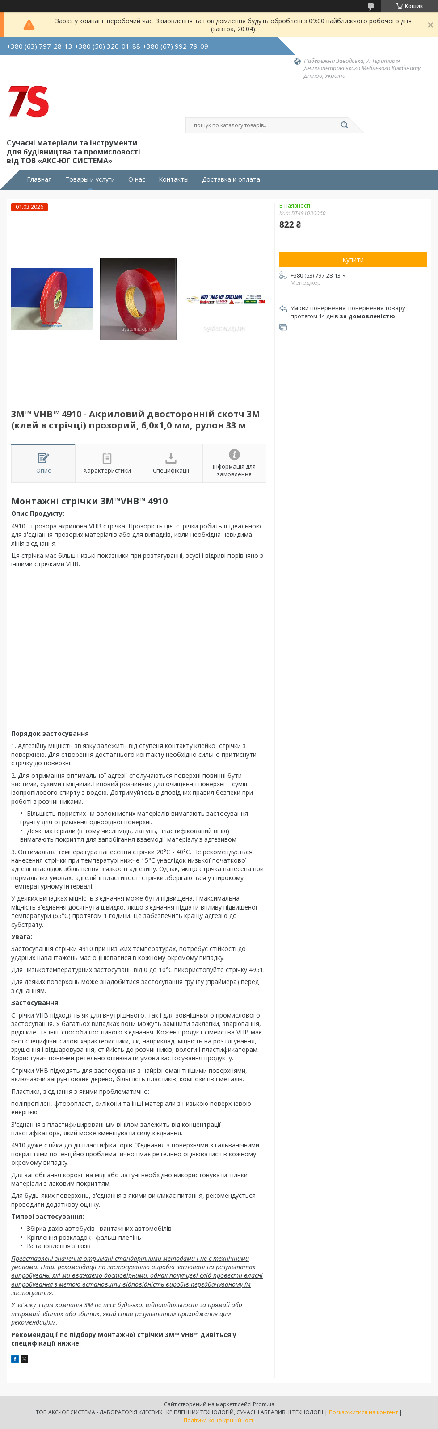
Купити (353, 259)
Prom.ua (263, 1404)
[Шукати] (344, 125)
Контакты (174, 179)
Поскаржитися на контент (363, 1412)
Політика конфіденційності (219, 1420)
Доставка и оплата (231, 179)
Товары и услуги (90, 179)
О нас (136, 179)
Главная (39, 179)
